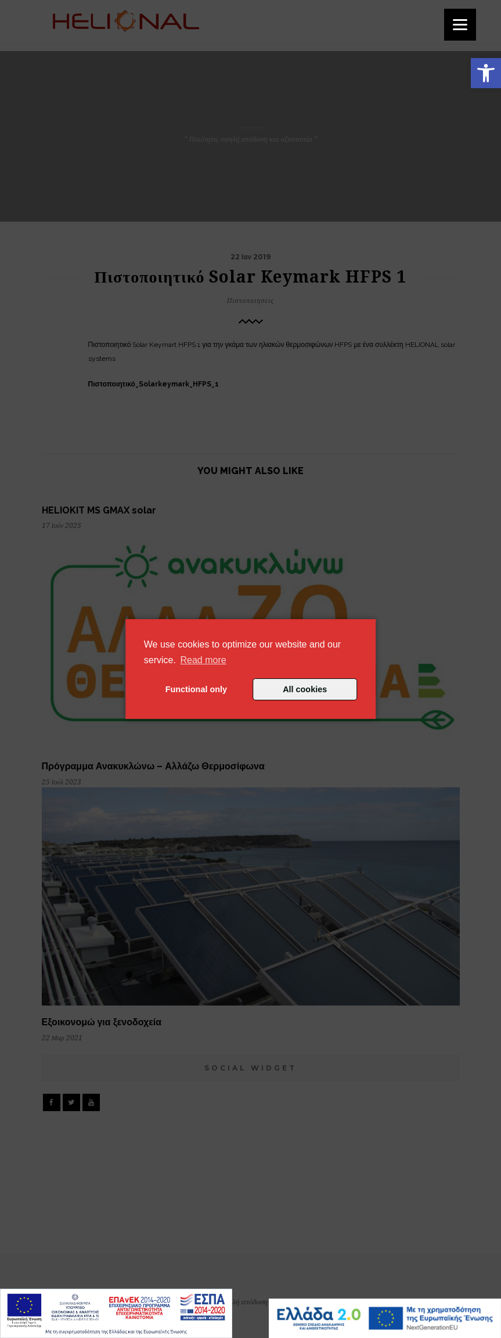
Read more (203, 660)
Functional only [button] (196, 689)
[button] (486, 73)
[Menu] (460, 25)
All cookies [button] (305, 689)
